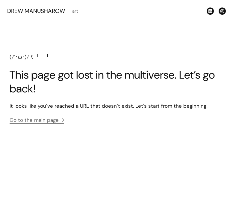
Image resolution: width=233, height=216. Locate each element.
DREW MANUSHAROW (36, 11)
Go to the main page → (37, 120)
